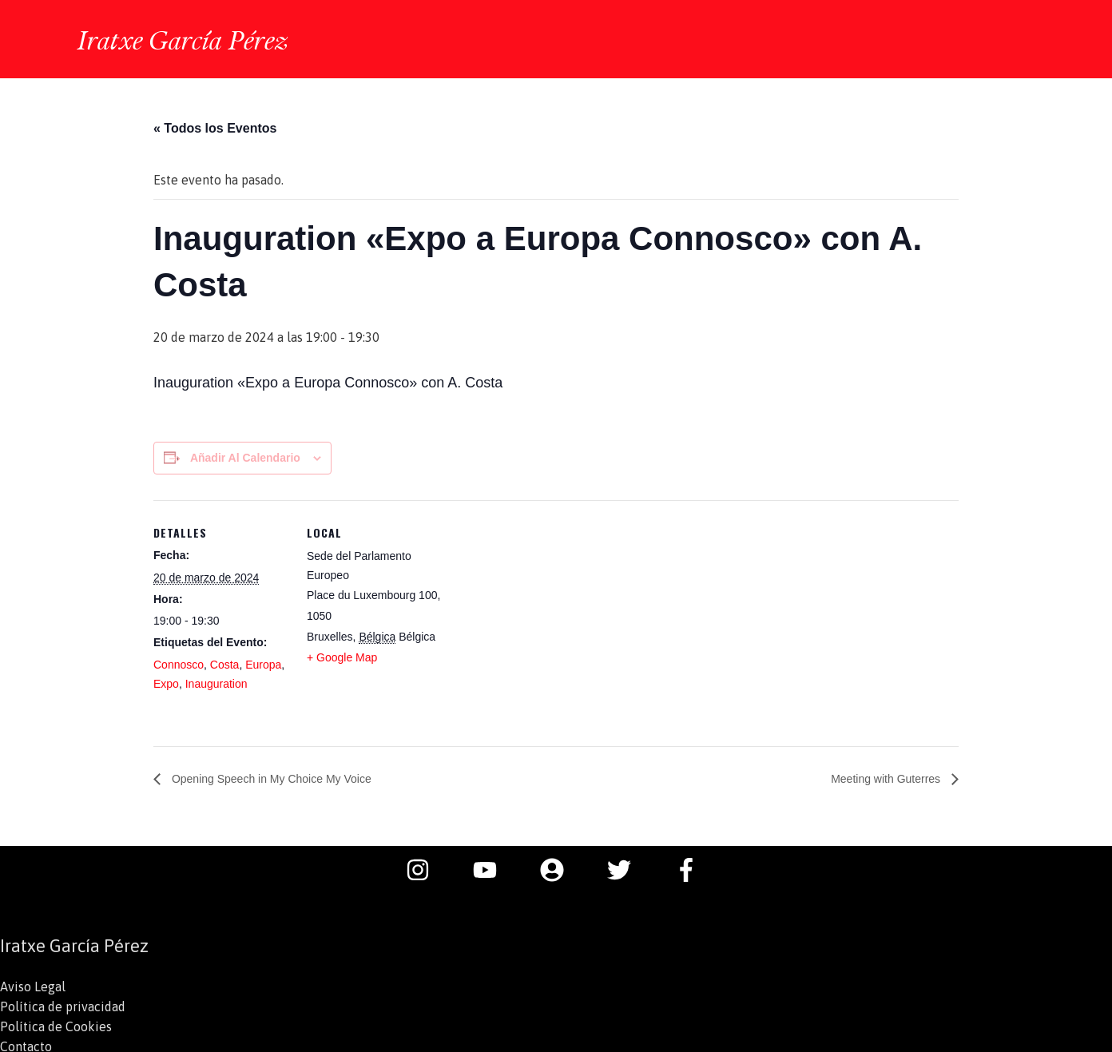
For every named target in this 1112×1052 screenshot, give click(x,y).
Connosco (178, 662)
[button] (1014, 38)
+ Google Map (342, 655)
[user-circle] (560, 867)
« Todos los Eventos (214, 126)
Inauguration (216, 681)
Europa (263, 662)
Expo (166, 681)
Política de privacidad (62, 1004)
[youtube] (493, 867)
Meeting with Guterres (879, 776)
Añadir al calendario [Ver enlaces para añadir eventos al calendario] (245, 455)
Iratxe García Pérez (188, 38)
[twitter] (627, 867)
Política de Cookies (56, 1023)
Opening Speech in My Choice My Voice (284, 776)
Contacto (26, 1042)
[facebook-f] (690, 867)
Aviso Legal (33, 985)
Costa (225, 662)
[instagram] (426, 867)
